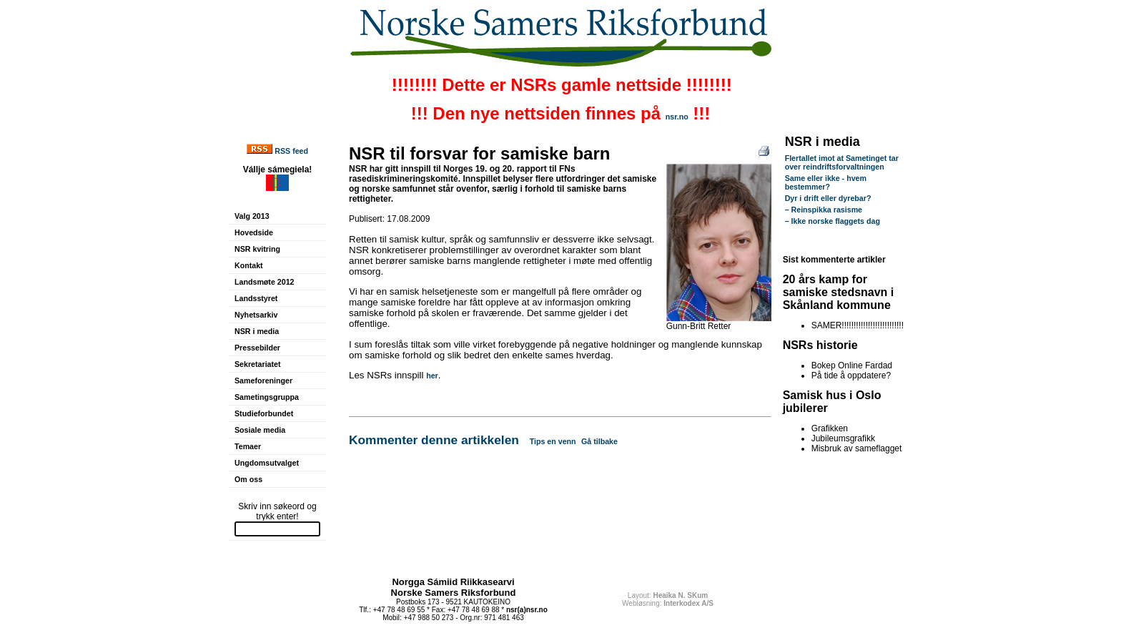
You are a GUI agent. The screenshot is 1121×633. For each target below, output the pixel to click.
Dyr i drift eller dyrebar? (828, 198)
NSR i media (256, 331)
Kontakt (248, 265)
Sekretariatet (257, 364)
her (432, 375)
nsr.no (677, 116)
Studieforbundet (263, 413)
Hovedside (253, 232)
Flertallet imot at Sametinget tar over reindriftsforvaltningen (842, 162)
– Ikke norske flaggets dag (832, 221)
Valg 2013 (252, 216)
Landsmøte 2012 (264, 282)
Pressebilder (257, 347)
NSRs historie (820, 345)
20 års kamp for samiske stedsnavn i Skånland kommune (838, 292)
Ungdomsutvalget (266, 462)
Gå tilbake (599, 441)
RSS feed (291, 151)
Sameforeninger (263, 380)
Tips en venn (553, 441)
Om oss (248, 479)
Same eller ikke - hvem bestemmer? (825, 182)
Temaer (247, 446)
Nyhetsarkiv (255, 314)
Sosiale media (259, 430)
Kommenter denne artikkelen (434, 440)
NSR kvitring (257, 249)
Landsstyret (255, 298)
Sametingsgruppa (266, 397)
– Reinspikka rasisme (823, 209)
